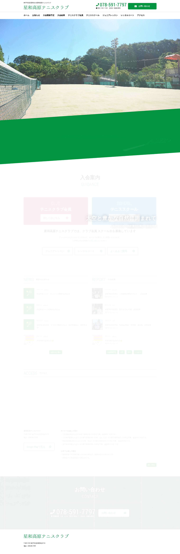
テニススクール (92, 15)
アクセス (141, 15)
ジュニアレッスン (110, 15)
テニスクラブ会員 (75, 15)
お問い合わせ (142, 6)
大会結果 (61, 15)
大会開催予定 (48, 15)
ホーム (26, 15)
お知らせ (36, 15)
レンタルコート (127, 15)
